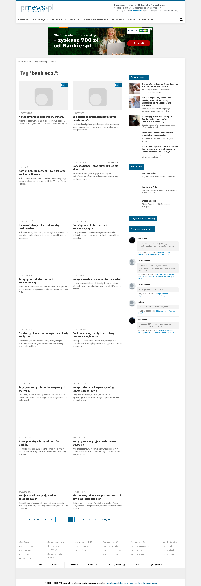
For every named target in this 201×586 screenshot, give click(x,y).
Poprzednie (34, 518)
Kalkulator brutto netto (55, 541)
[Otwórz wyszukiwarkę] (181, 19)
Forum (131, 19)
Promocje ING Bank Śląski (168, 541)
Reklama (74, 563)
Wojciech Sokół (149, 173)
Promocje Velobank (166, 549)
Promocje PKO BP (137, 549)
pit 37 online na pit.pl (82, 545)
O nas (39, 563)
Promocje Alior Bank (138, 541)
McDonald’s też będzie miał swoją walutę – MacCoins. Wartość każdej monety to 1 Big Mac (156, 277)
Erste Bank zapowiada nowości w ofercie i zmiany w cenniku (157, 134)
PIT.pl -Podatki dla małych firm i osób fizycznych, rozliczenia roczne (79, 572)
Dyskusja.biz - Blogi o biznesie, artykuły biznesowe (135, 572)
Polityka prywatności (147, 582)
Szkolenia (118, 19)
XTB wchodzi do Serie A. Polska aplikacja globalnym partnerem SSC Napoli (155, 254)
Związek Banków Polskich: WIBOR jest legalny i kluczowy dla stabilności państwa (157, 332)
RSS (137, 563)
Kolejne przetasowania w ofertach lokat (97, 279)
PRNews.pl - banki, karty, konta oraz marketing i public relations (104, 572)
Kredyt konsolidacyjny (26, 545)
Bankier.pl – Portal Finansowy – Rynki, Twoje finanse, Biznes (69, 572)
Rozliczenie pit (80, 549)
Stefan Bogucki (149, 201)
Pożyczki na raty (24, 549)
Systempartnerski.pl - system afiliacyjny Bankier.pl (90, 572)
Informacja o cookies (127, 582)
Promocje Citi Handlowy (112, 549)
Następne (106, 518)
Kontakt (55, 563)
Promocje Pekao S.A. (110, 541)
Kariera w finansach (95, 19)
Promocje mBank (165, 545)
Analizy (74, 19)
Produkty (58, 19)
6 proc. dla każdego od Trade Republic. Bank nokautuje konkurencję (160, 85)
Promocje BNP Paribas (111, 545)
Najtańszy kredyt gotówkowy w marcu (41, 116)
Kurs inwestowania (25, 557)
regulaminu (112, 582)
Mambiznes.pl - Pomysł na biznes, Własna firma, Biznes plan (119, 572)
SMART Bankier (24, 541)
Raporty (23, 19)
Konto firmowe (24, 553)
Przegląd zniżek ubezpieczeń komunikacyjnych (90, 227)
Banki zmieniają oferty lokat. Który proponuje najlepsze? (93, 335)
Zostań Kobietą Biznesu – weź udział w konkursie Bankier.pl (42, 172)
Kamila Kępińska (149, 187)
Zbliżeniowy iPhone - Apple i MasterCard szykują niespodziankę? (97, 497)
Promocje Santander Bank (141, 545)
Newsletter (146, 19)
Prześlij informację (117, 563)
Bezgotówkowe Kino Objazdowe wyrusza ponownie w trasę (154, 295)
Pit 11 (76, 557)
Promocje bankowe (110, 553)
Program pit (79, 553)
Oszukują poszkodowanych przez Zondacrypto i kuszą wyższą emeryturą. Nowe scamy (158, 119)
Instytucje (40, 19)
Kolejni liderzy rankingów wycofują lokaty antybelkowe (93, 389)
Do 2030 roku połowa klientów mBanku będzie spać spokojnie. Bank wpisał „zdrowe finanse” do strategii (160, 149)
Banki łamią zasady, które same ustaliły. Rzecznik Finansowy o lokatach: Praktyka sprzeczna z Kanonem (156, 102)
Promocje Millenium (138, 553)
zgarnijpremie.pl (157, 563)
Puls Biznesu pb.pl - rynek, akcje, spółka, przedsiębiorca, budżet (147, 572)
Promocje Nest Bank (167, 553)
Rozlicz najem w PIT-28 (83, 541)
